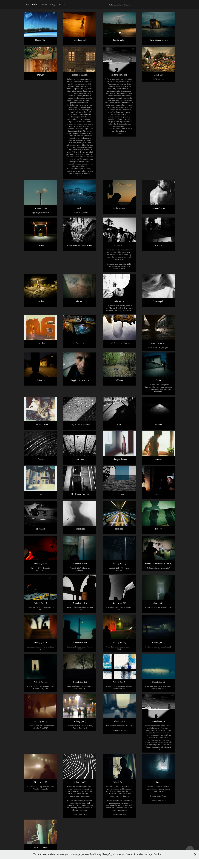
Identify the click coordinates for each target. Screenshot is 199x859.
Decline (157, 854)
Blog (52, 4)
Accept (148, 854)
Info (27, 4)
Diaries (44, 4)
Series (34, 4)
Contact (61, 4)
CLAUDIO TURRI (119, 4)
